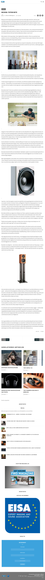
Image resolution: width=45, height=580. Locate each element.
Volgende (38, 339)
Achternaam (22, 552)
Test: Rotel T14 (27, 368)
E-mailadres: (22, 560)
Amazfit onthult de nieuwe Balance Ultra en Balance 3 (19, 441)
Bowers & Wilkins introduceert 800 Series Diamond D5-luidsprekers (22, 454)
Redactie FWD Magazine (10, 15)
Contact (42, 575)
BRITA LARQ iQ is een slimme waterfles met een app (18, 427)
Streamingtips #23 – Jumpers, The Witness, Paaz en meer (19, 414)
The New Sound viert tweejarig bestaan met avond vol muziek (20, 421)
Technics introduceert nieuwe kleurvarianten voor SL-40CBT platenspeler (23, 448)
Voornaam (22, 547)
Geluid (3, 9)
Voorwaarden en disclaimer (34, 574)
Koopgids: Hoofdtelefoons (9, 368)
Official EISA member (39, 575)
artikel (6, 339)
